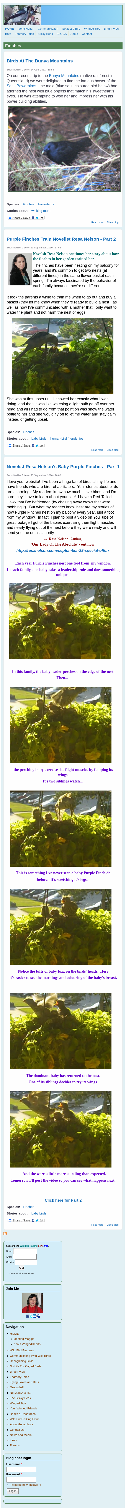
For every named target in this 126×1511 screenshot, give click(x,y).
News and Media (21, 1435)
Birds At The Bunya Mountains (40, 60)
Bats (8, 33)
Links (13, 1440)
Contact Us (17, 1429)
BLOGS (62, 33)
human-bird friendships (66, 438)
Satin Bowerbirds (21, 86)
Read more (97, 222)
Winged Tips (92, 28)
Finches (28, 204)
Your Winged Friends (23, 1408)
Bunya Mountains (64, 76)
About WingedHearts (27, 1344)
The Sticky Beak (20, 1398)
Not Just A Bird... (21, 1392)
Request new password (26, 1484)
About (74, 33)
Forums (15, 1445)
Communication (48, 28)
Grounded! (17, 1387)
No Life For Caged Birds (25, 1366)
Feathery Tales (24, 33)
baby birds (38, 438)
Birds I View (111, 28)
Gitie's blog (112, 222)
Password (14, 1474)
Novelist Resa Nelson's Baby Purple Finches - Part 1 (63, 466)
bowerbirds (46, 204)
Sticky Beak (45, 33)
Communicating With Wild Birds (30, 1355)
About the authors (21, 1424)
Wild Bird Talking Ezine (25, 1419)
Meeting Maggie (23, 1338)
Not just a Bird (71, 28)
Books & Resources (23, 1414)
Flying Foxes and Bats (24, 1382)
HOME (9, 28)
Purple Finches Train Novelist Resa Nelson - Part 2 (61, 238)
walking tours (41, 211)
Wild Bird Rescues (22, 1350)
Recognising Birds (22, 1361)
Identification (26, 28)
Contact (87, 33)
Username (14, 1464)
